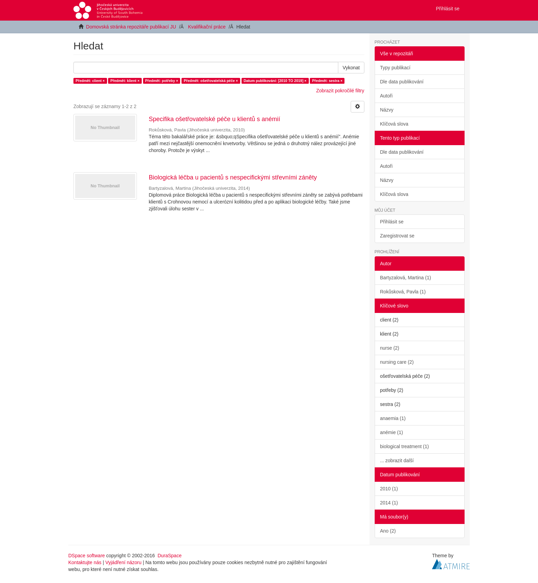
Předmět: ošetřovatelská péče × (211, 81)
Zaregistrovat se (397, 235)
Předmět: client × (90, 81)
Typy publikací (395, 67)
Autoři (386, 95)
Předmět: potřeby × (161, 81)
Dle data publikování (402, 81)
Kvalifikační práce (207, 27)
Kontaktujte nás (85, 562)
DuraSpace (169, 555)
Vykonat (351, 67)
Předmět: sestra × (327, 81)
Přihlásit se (392, 221)
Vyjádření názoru (123, 562)
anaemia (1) (393, 418)
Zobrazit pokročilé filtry (340, 90)
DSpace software (86, 555)
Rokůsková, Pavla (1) (403, 291)
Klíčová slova (394, 124)
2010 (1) (389, 488)
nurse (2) (389, 348)
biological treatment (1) (404, 446)
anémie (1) (391, 432)
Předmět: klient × (125, 81)
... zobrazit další (397, 460)
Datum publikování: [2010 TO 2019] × (275, 81)
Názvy (387, 110)
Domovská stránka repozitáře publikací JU (131, 27)
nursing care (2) (397, 362)
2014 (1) (389, 502)
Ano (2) (388, 531)
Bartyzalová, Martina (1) (405, 277)
